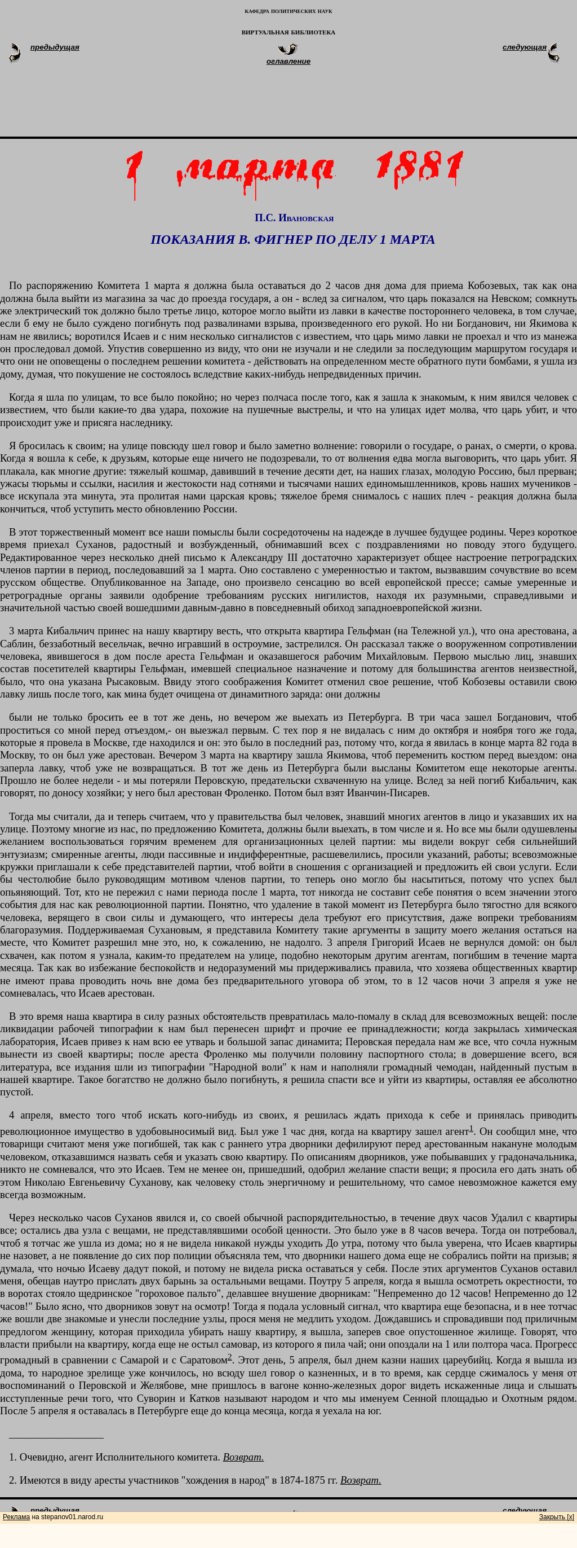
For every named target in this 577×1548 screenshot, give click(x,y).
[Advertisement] (302, 106)
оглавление (288, 61)
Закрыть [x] (556, 1517)
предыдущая (54, 47)
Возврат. (243, 1457)
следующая (525, 47)
